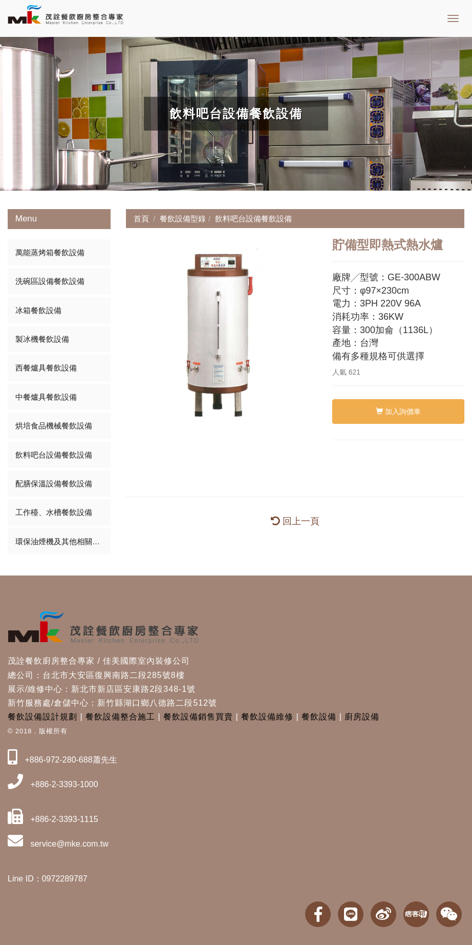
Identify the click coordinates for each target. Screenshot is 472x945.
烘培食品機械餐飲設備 (53, 425)
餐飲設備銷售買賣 (198, 716)
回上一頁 (295, 521)
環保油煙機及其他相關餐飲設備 (63, 541)
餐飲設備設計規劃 (42, 716)
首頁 (141, 218)
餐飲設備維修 (267, 716)
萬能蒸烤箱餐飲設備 (49, 252)
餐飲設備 (319, 716)
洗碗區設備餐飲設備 (49, 281)
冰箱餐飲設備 (38, 310)
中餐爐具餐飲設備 (46, 397)
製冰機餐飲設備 (42, 339)
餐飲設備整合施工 (120, 716)
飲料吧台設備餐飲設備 (53, 454)
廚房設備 (362, 716)
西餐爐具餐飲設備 (46, 367)
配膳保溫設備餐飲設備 (53, 483)
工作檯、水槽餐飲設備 (53, 512)
